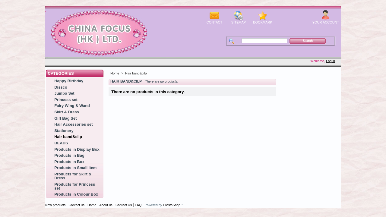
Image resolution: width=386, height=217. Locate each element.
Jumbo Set (64, 93)
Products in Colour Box (76, 194)
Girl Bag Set (65, 118)
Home (114, 73)
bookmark (262, 22)
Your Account (325, 22)
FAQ (138, 205)
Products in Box (69, 161)
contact (214, 22)
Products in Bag (69, 155)
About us (105, 205)
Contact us (76, 205)
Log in (330, 61)
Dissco (60, 87)
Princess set (66, 99)
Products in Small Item (75, 167)
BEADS (61, 143)
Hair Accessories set (73, 124)
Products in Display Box (77, 149)
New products (55, 205)
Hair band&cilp (68, 136)
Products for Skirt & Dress (72, 176)
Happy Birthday (68, 81)
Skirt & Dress (66, 112)
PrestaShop (171, 205)
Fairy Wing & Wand (72, 105)
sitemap (238, 22)
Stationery (64, 130)
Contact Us (123, 205)
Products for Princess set (74, 186)
